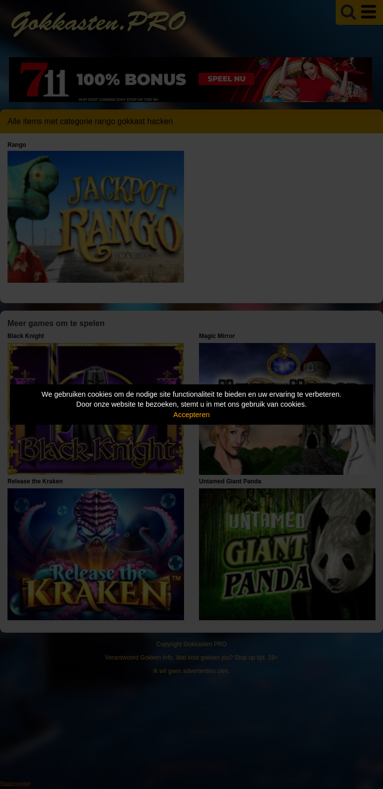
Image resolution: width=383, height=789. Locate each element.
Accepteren (192, 415)
